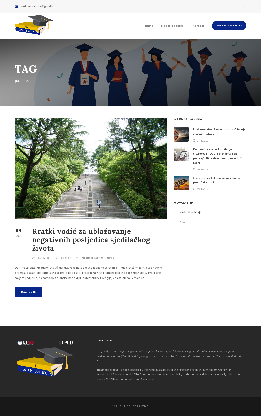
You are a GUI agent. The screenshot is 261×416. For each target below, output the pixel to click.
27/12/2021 (203, 140)
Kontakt (198, 26)
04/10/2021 (44, 257)
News (110, 257)
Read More (28, 292)
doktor (66, 257)
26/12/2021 (203, 169)
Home (149, 26)
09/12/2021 (203, 189)
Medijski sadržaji (173, 26)
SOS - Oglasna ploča (229, 25)
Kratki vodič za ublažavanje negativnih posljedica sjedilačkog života (91, 240)
